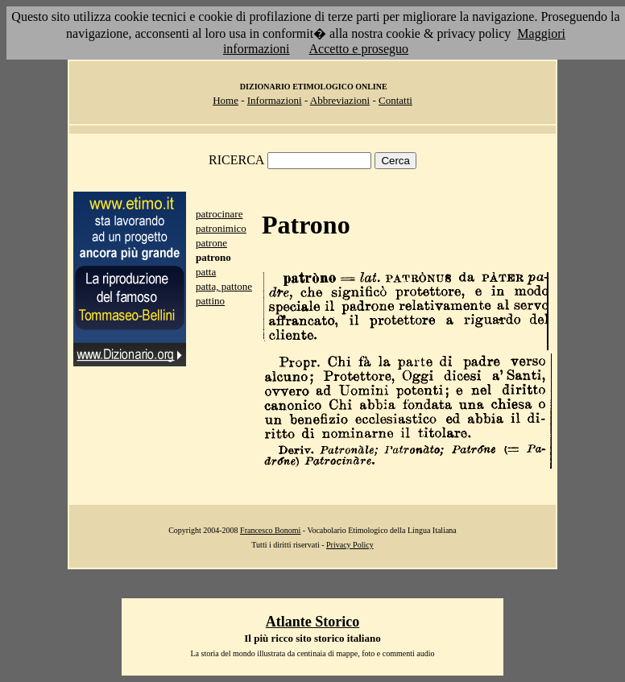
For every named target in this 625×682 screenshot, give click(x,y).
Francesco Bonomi (270, 530)
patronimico (221, 228)
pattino (210, 301)
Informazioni (274, 100)
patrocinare (219, 214)
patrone (211, 243)
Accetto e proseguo (359, 49)
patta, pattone (224, 286)
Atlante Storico (312, 622)
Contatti (395, 100)
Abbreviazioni (340, 100)
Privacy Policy (350, 544)
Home (225, 100)
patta (206, 272)
